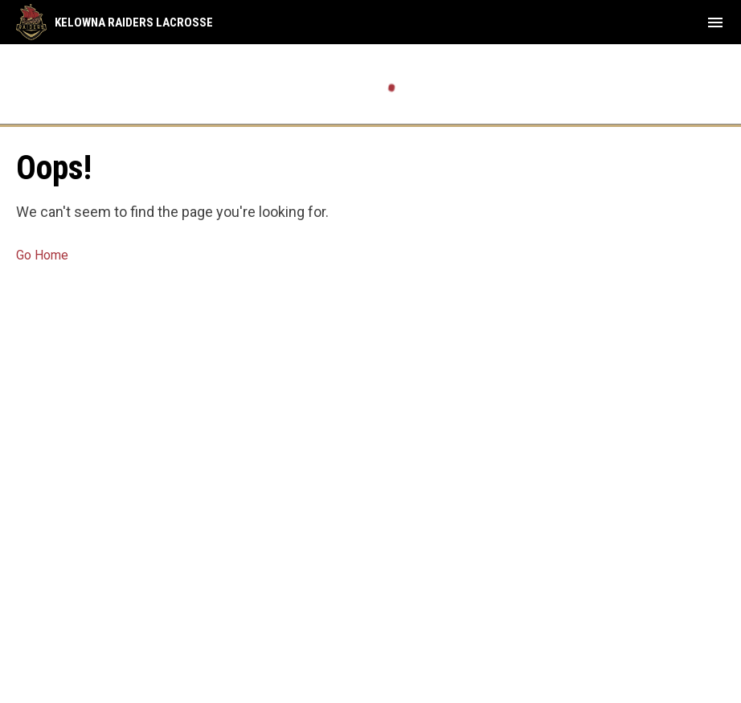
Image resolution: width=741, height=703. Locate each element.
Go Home (42, 255)
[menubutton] (715, 22)
